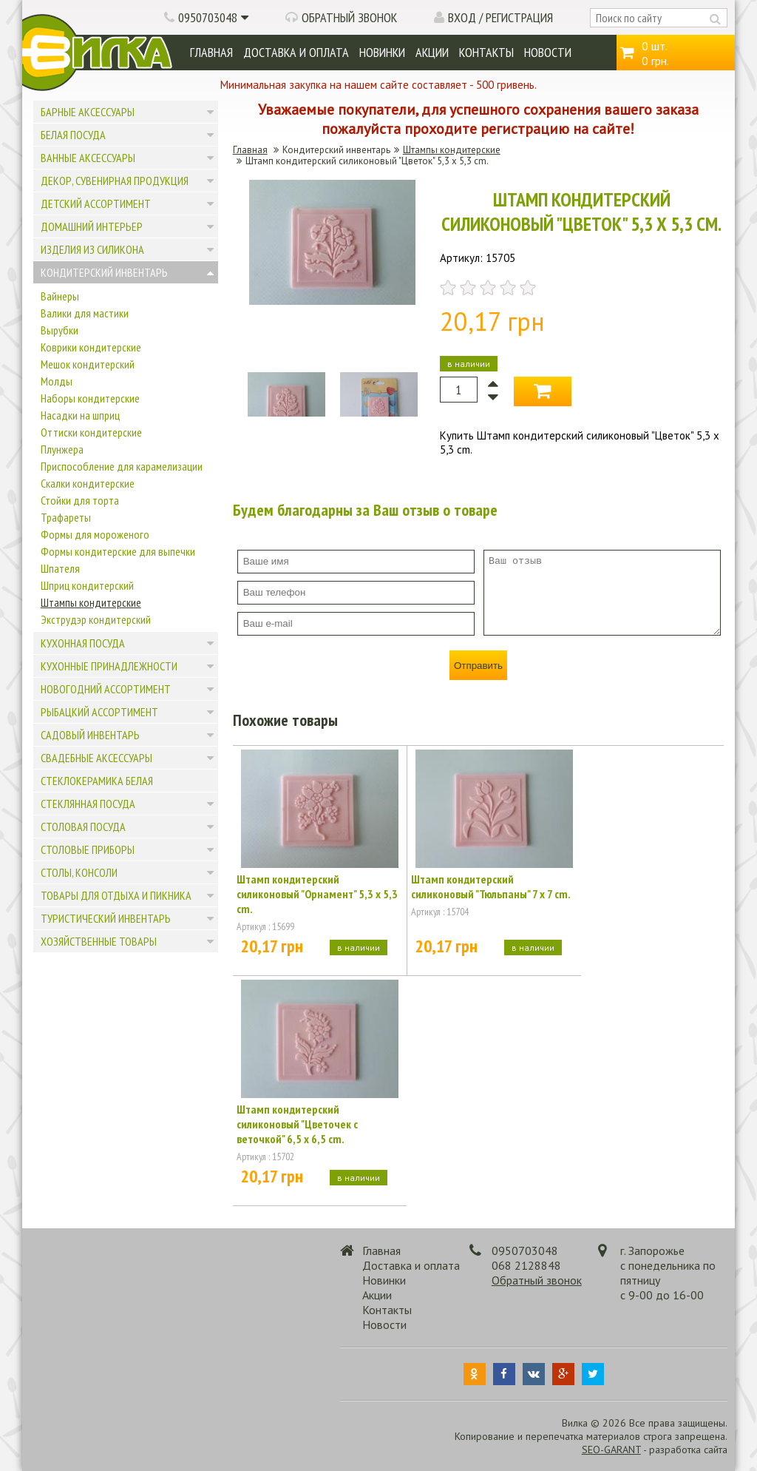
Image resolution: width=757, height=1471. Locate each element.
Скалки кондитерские (88, 483)
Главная (211, 52)
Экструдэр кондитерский (96, 619)
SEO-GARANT (611, 1449)
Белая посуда (73, 134)
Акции (432, 52)
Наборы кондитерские (90, 398)
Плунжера (62, 449)
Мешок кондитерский (88, 364)
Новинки (382, 52)
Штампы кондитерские (91, 602)
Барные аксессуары (88, 111)
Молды (56, 381)
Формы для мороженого (95, 534)
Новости (547, 52)
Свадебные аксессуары (96, 757)
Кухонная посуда (83, 643)
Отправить (478, 665)
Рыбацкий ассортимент (99, 711)
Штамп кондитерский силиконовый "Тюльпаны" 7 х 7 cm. (491, 886)
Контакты (486, 52)
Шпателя (60, 568)
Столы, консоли (79, 872)
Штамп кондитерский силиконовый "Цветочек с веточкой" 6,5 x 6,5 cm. (297, 1124)
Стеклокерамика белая (97, 780)
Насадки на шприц (80, 415)
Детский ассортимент (96, 203)
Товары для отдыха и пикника (116, 895)
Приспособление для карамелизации (122, 466)
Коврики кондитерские (91, 347)
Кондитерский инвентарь (104, 272)
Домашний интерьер (92, 226)
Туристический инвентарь (106, 918)
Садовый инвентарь (90, 734)
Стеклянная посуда (88, 803)
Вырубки (59, 330)
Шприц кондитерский (87, 585)
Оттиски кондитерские (91, 432)
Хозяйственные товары (99, 941)
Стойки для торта (80, 500)
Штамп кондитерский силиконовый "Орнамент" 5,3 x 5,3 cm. (317, 894)
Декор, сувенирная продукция (115, 180)
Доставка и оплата (296, 52)
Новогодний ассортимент (106, 688)
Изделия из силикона (92, 249)
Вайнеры (60, 296)
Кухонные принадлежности (109, 666)
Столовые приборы (88, 849)
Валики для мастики (85, 313)
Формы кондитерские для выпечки (118, 551)
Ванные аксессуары (88, 157)
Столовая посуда (83, 826)
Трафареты (66, 517)
